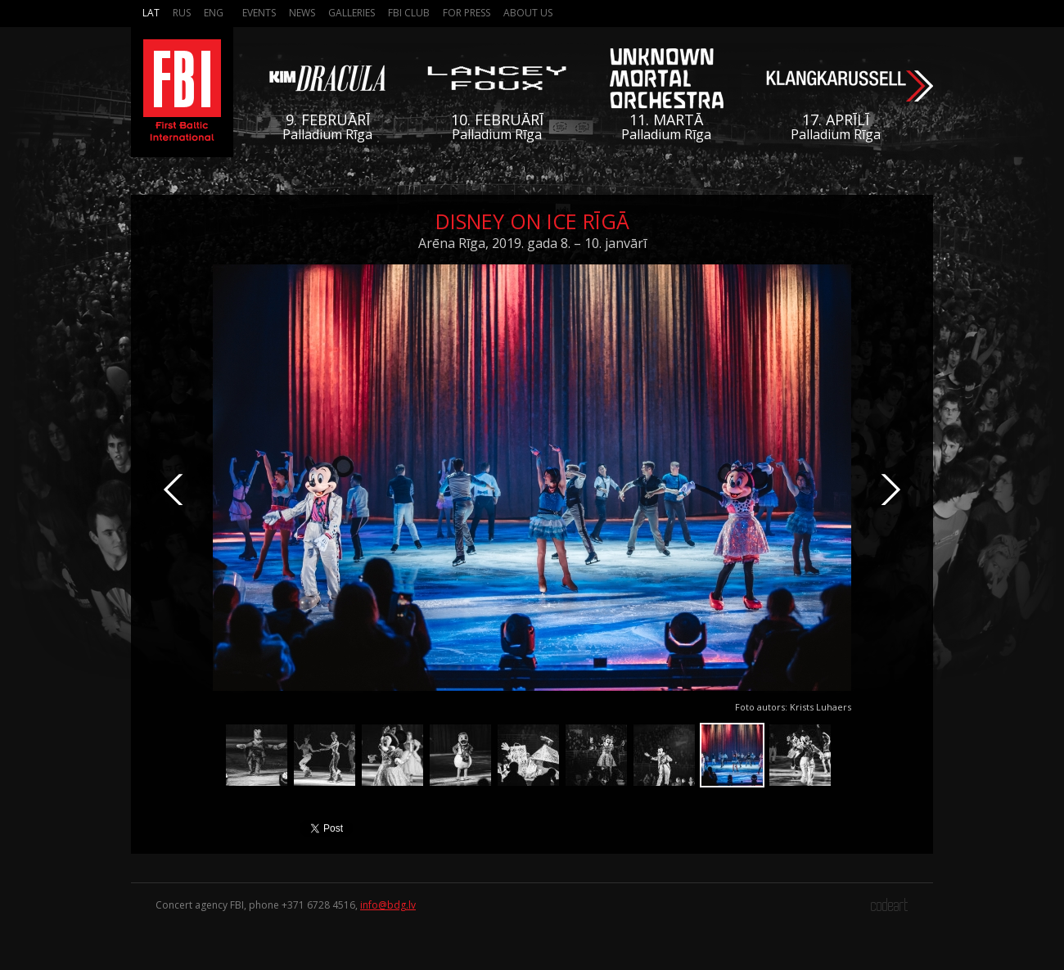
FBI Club (409, 13)
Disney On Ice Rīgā (532, 221)
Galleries (351, 13)
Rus (182, 13)
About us (527, 13)
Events (259, 13)
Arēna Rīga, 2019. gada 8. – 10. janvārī (532, 243)
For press (466, 13)
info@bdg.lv (388, 905)
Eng (213, 13)
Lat (151, 13)
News (302, 13)
